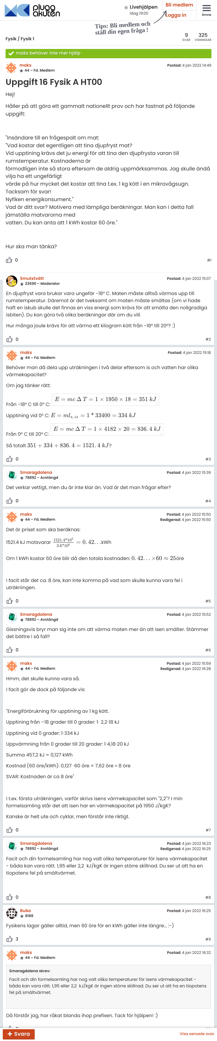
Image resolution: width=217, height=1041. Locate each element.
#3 (208, 444)
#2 (208, 339)
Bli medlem (179, 5)
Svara (22, 1034)
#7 (208, 815)
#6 (208, 635)
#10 (207, 1014)
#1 (209, 260)
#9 (208, 924)
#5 (208, 586)
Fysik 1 (27, 39)
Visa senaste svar (197, 1034)
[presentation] (102, 397)
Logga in (176, 15)
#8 (208, 882)
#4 (208, 486)
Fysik (11, 39)
